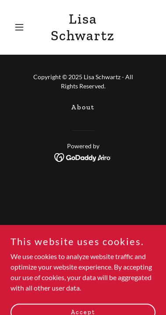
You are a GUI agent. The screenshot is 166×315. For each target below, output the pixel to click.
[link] (83, 37)
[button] (21, 27)
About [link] (83, 107)
